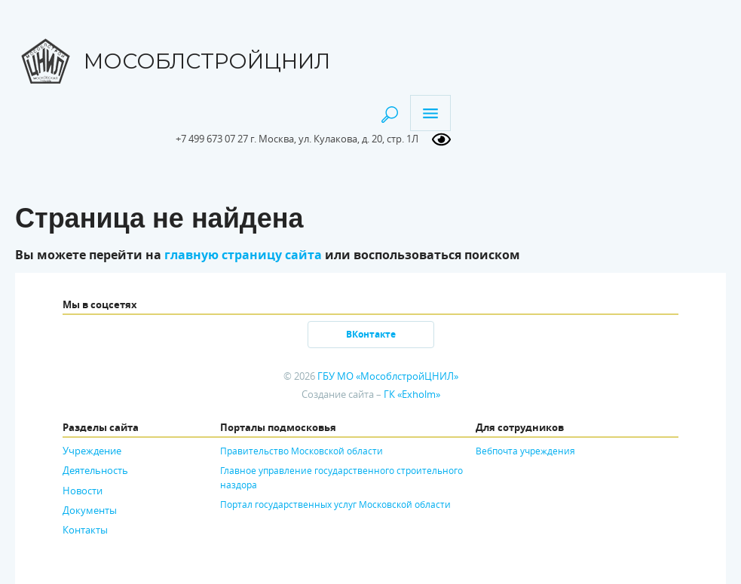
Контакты (85, 530)
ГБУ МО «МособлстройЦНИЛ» (387, 376)
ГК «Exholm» (412, 394)
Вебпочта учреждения (525, 451)
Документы (90, 510)
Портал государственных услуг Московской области (335, 504)
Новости (83, 490)
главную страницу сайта (243, 254)
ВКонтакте (371, 334)
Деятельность (95, 470)
